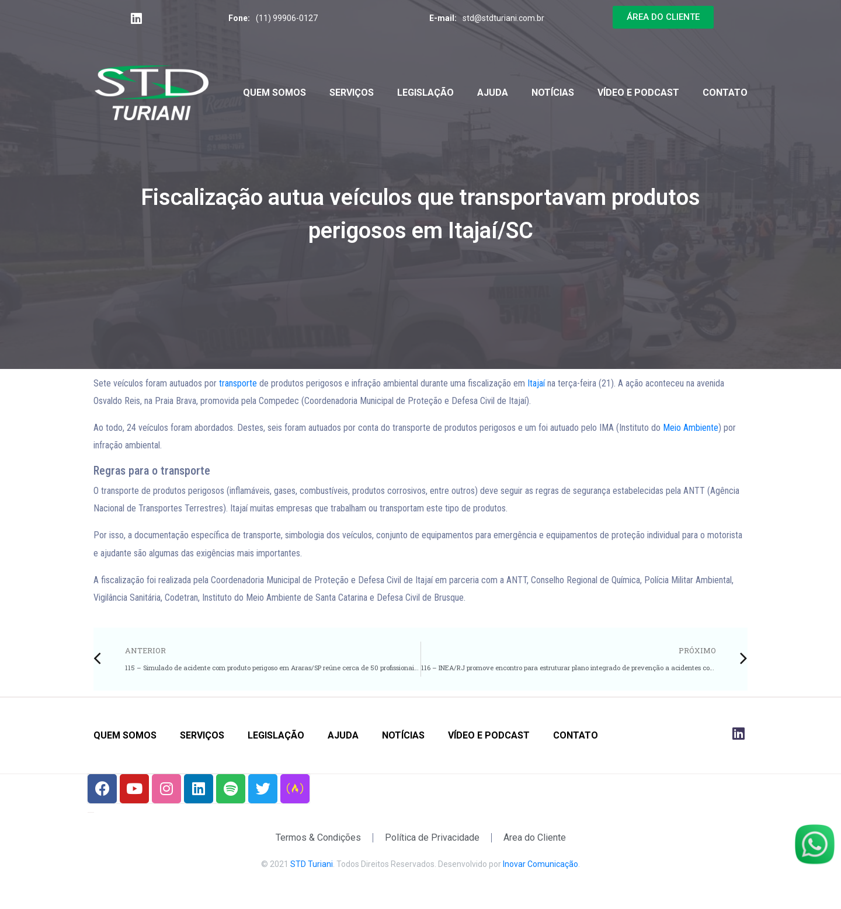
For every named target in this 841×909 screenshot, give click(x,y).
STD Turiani (311, 864)
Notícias (552, 92)
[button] (663, 17)
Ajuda (492, 92)
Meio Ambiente (690, 427)
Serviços (351, 92)
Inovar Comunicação (540, 864)
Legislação (425, 92)
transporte (238, 383)
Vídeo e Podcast (638, 92)
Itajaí (536, 383)
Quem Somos (274, 92)
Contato (725, 92)
